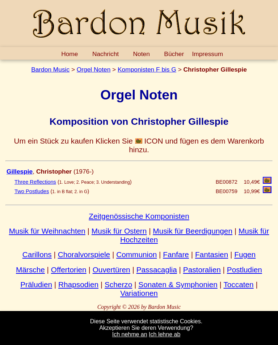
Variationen (139, 293)
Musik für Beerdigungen (192, 231)
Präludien (36, 284)
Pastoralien (202, 269)
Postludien (244, 269)
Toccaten (238, 284)
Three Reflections (35, 182)
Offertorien (69, 269)
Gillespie (20, 171)
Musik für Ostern (119, 231)
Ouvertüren (111, 269)
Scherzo (118, 284)
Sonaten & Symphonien (178, 284)
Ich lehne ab (164, 334)
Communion (136, 254)
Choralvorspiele (84, 254)
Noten (141, 53)
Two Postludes (31, 191)
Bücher (174, 53)
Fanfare (176, 254)
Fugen (245, 254)
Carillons (37, 254)
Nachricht (105, 53)
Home (69, 53)
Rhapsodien (78, 284)
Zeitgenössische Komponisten (139, 216)
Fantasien (211, 254)
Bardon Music (50, 69)
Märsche (30, 269)
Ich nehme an (129, 334)
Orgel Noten (93, 69)
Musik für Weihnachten (47, 231)
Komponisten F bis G (147, 69)
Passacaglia (156, 269)
